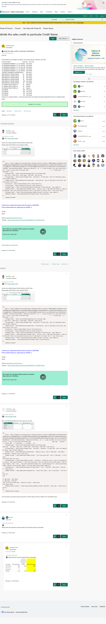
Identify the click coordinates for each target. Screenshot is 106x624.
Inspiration (34, 11)
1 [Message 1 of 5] (6, 115)
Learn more (80, 22)
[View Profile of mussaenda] (9, 412)
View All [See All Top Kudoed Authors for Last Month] (76, 145)
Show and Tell (17, 110)
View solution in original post (10, 247)
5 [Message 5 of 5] (6, 252)
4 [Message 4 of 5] (6, 508)
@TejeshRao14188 (13, 138)
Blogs (56, 11)
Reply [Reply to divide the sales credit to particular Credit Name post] (64, 114)
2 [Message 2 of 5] (6, 539)
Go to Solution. (37, 104)
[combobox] (84, 19)
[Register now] (79, 72)
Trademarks (102, 613)
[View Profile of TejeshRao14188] (10, 45)
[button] (52, 38)
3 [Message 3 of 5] (10, 587)
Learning (63, 11)
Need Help (9, 110)
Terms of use (94, 613)
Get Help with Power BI (32, 28)
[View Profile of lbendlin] (11, 524)
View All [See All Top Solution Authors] (76, 110)
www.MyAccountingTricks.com (14, 220)
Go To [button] (102, 16)
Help (96, 16)
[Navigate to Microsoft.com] (4, 12)
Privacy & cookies (85, 613)
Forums (27, 11)
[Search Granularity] (57, 19)
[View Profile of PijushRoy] (8, 131)
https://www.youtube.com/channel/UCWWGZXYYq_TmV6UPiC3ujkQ (25, 222)
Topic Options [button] (62, 38)
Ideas (41, 11)
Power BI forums (6, 28)
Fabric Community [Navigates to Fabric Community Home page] (17, 12)
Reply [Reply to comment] (64, 256)
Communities (49, 11)
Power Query (48, 28)
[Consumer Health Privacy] (21, 618)
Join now (4, 6)
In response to (10, 558)
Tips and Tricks (27, 110)
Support (70, 11)
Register (85, 16)
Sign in (91, 16)
